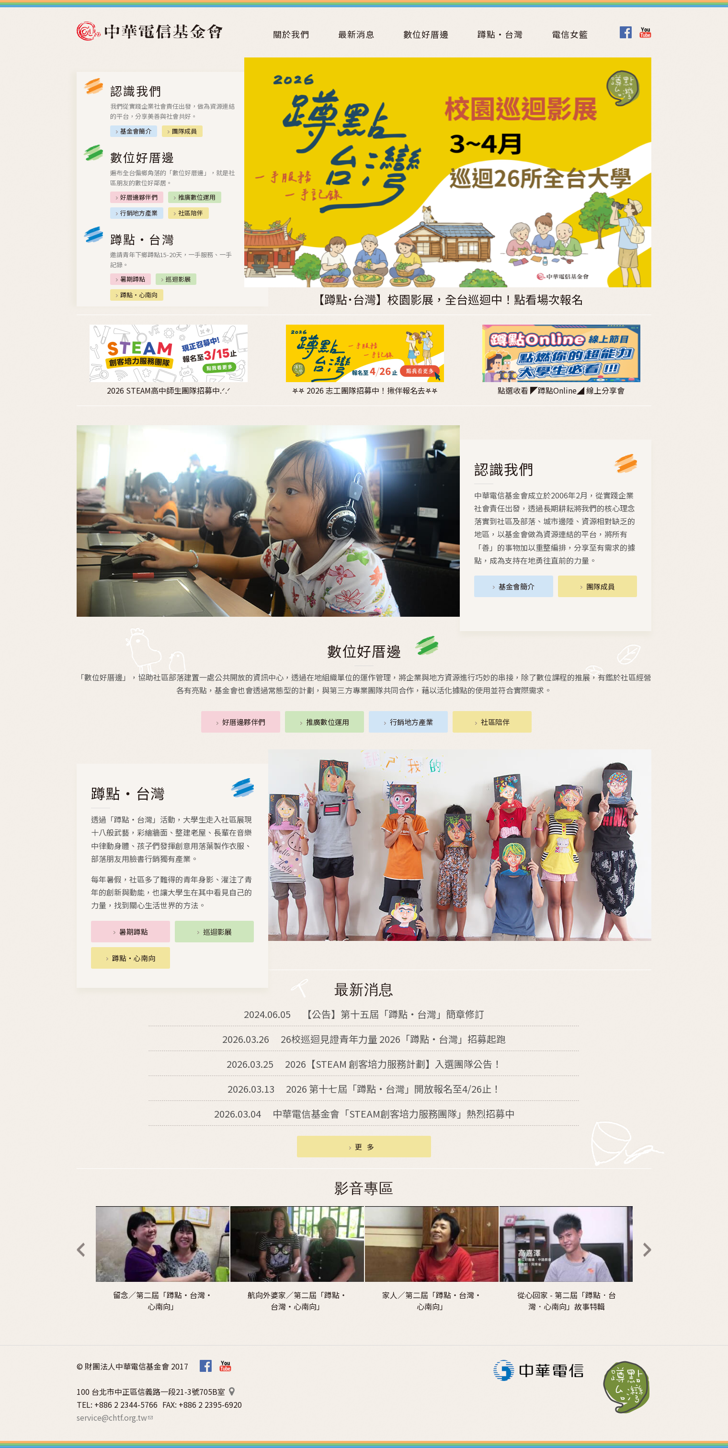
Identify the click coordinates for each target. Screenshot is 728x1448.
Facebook (626, 32)
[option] (447, 182)
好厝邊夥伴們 (139, 197)
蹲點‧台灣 (626, 1387)
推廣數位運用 (197, 197)
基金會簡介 (135, 131)
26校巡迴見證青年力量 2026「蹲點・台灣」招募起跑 (364, 1039)
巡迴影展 (178, 278)
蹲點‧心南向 (139, 294)
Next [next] (646, 1250)
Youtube (645, 32)
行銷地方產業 (139, 212)
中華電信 (538, 1370)
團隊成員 (184, 131)
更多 (367, 1147)
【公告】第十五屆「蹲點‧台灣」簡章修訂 (364, 1014)
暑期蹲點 (132, 278)
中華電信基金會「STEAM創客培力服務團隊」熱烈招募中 (364, 1113)
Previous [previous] (81, 1250)
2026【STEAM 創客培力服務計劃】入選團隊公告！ (364, 1064)
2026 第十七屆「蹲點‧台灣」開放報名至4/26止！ (364, 1089)
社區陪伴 (190, 212)
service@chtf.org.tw (115, 1417)
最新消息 (356, 34)
